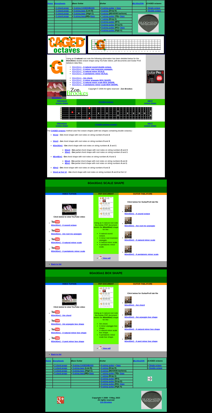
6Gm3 (67, 150)
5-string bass (80, 11)
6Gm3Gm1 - (92, 67)
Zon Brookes (106, 402)
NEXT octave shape (150, 102)
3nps (118, 8)
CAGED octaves (106, 102)
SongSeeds (60, 3)
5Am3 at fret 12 (60, 172)
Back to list (56, 264)
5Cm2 (55, 135)
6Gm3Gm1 (56, 98)
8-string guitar (107, 22)
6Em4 (67, 161)
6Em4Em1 (57, 157)
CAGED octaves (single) (106, 124)
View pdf (106, 258)
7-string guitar (107, 16)
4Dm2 (55, 168)
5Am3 (55, 141)
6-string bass (80, 16)
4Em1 (67, 163)
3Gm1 (67, 152)
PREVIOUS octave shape (62, 102)
